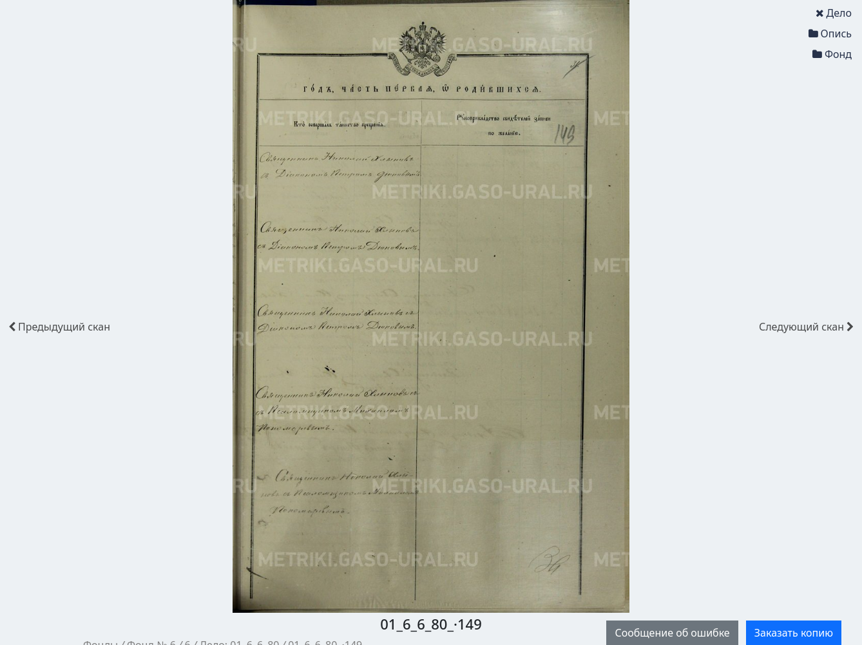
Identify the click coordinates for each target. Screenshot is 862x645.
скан (59, 327)
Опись (830, 33)
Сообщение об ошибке (672, 633)
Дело (834, 13)
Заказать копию (793, 633)
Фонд (832, 54)
